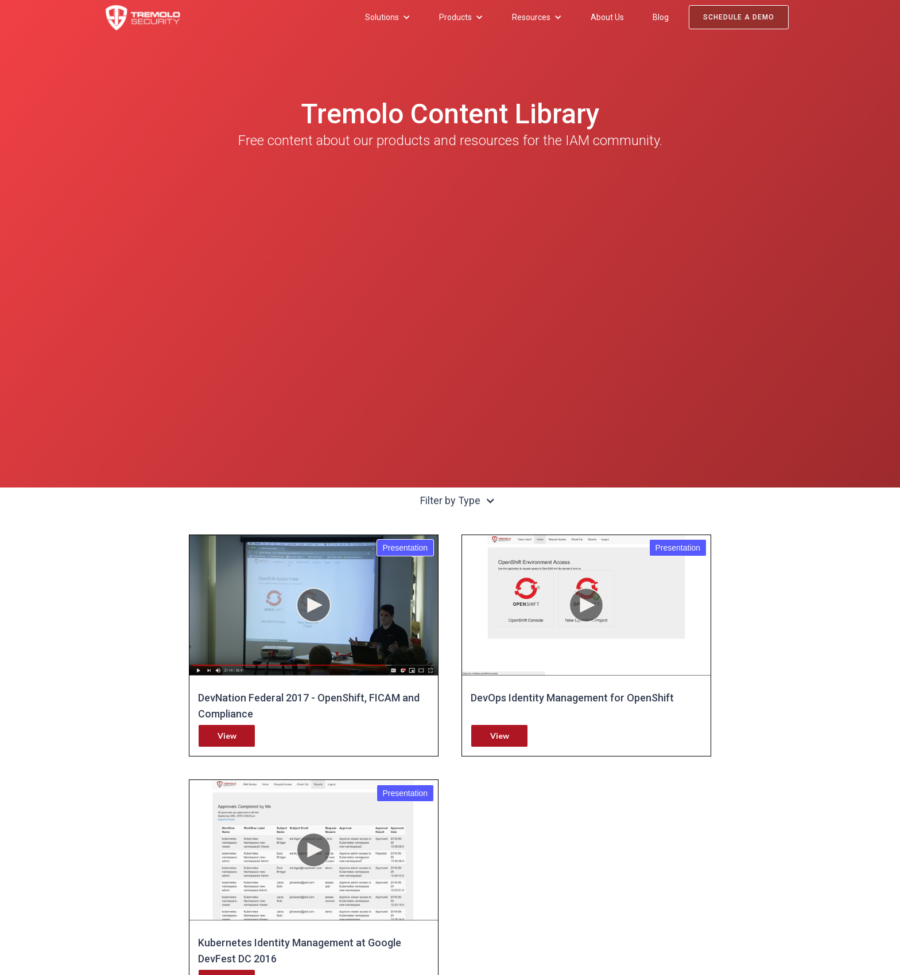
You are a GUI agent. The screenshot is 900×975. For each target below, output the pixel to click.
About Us (607, 17)
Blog (661, 17)
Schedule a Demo (738, 17)
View (227, 735)
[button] (388, 17)
